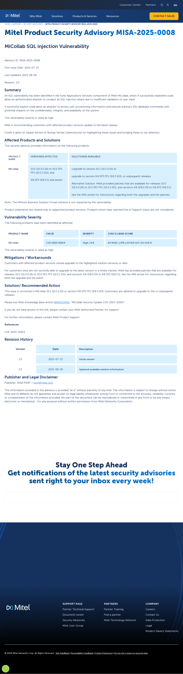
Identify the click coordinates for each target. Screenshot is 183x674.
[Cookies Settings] (5, 668)
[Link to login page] (167, 4)
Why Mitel (36, 16)
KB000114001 (62, 302)
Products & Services (85, 16)
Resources (112, 16)
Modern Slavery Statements (162, 631)
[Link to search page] (162, 4)
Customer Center (130, 4)
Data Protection (155, 620)
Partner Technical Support (78, 609)
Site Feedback (63, 653)
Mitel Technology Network (120, 620)
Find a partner (112, 614)
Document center (73, 614)
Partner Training (113, 609)
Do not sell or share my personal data (131, 653)
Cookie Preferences (104, 653)
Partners (151, 4)
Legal (149, 625)
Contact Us (152, 614)
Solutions (57, 16)
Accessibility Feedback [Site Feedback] (82, 653)
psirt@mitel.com (43, 382)
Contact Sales (164, 16)
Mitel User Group (73, 625)
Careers (150, 609)
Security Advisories (74, 620)
